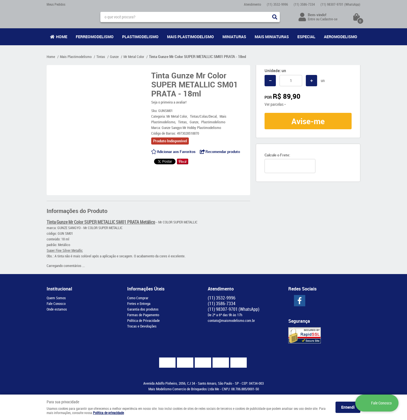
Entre (311, 18)
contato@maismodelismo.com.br (231, 320)
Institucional (59, 289)
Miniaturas (234, 36)
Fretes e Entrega (138, 303)
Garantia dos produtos (143, 309)
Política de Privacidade (143, 320)
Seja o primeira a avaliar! (169, 102)
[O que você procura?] (275, 17)
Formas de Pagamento (143, 314)
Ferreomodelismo (95, 36)
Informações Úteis (145, 289)
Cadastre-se (328, 18)
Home (61, 36)
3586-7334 (304, 4)
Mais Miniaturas (272, 36)
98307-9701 (340, 4)
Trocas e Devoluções (142, 326)
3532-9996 (277, 4)
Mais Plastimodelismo (190, 36)
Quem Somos (56, 297)
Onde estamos (57, 309)
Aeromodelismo (340, 36)
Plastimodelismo (140, 36)
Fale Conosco (56, 303)
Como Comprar (137, 297)
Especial (306, 36)
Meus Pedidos (56, 4)
